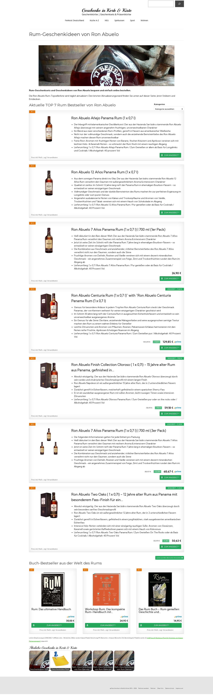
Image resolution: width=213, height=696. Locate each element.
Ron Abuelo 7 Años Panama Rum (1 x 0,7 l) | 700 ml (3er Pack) (118, 430)
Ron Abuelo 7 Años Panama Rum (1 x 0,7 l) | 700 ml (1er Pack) (118, 229)
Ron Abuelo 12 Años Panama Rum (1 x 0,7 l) (104, 172)
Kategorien (159, 104)
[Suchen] (179, 4)
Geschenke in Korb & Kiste (106, 10)
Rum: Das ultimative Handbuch (51, 609)
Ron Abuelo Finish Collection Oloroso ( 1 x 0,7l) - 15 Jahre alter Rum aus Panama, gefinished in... (123, 367)
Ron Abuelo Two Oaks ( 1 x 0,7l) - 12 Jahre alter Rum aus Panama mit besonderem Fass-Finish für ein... (124, 497)
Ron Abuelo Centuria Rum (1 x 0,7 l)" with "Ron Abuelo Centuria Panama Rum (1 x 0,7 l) (121, 298)
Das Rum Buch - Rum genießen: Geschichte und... (159, 610)
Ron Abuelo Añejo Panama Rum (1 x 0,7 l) (103, 118)
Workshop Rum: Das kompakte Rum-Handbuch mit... (105, 610)
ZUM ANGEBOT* (171, 155)
